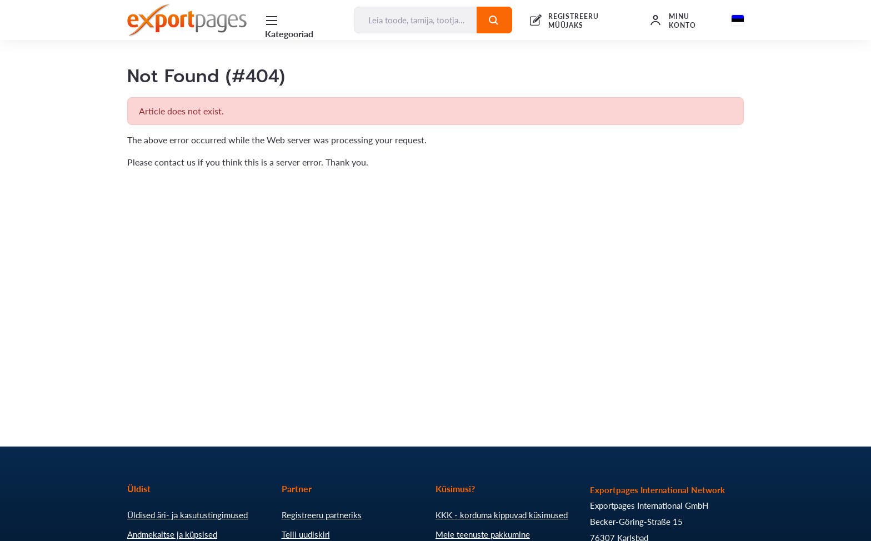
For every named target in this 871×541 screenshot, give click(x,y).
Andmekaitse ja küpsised (172, 534)
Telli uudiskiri (306, 534)
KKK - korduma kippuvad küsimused (502, 515)
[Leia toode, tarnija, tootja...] (415, 20)
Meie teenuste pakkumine (483, 534)
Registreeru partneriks (322, 515)
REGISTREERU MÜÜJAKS (573, 20)
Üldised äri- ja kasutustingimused (187, 515)
